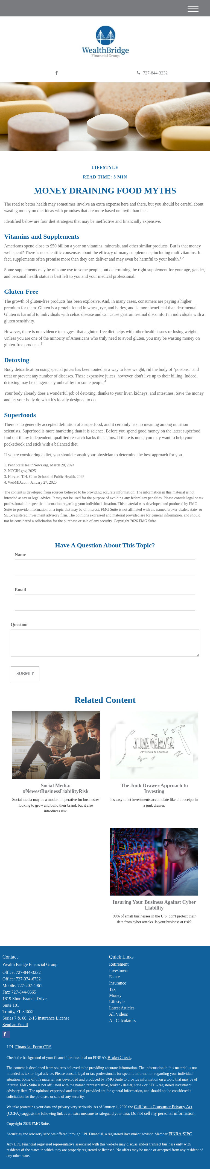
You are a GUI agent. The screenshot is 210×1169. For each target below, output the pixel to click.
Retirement (119, 964)
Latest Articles (122, 1008)
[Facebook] (56, 73)
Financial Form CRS (33, 1046)
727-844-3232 (152, 73)
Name (20, 554)
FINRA (175, 1134)
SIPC (187, 1134)
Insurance (117, 983)
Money (115, 995)
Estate (114, 976)
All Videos (118, 1014)
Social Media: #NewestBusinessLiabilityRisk (56, 788)
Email (20, 589)
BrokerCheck (119, 1057)
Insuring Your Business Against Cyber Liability (154, 905)
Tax (112, 989)
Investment (119, 970)
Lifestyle (117, 1001)
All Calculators (122, 1020)
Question (19, 624)
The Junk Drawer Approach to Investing (154, 788)
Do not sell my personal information (162, 1113)
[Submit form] (25, 673)
